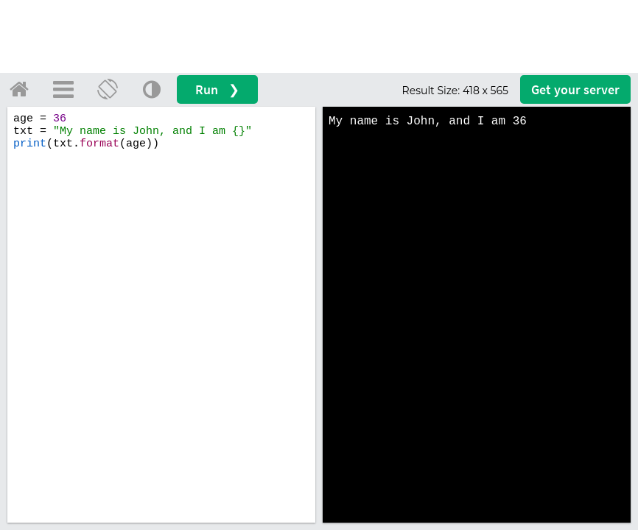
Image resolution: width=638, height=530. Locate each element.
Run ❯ (217, 89)
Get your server (575, 89)
